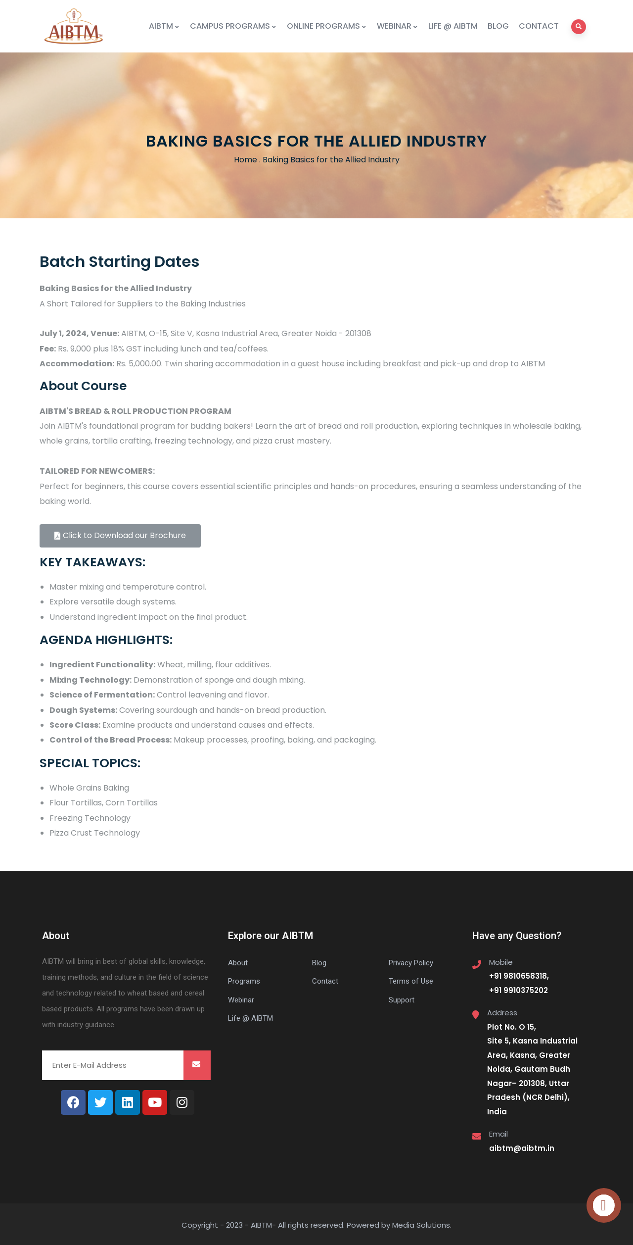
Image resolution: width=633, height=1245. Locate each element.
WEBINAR (397, 26)
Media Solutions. (422, 1225)
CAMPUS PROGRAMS (233, 26)
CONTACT (539, 26)
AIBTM (164, 26)
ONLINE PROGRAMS (327, 26)
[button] (120, 536)
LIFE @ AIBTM (453, 26)
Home (245, 159)
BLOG (498, 26)
